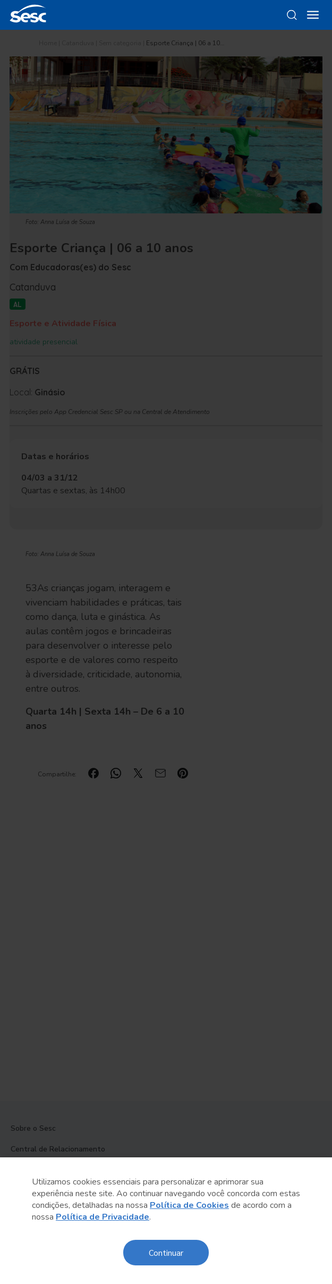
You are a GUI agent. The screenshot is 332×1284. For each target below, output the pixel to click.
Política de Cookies (189, 1205)
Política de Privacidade (102, 1217)
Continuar (166, 1252)
